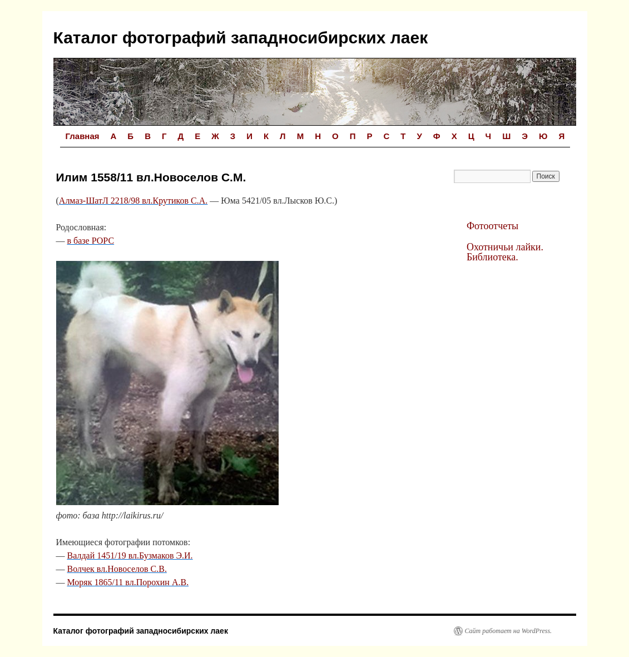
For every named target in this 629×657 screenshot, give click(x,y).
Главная (83, 136)
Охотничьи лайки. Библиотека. (505, 252)
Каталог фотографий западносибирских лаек (240, 37)
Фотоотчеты (492, 225)
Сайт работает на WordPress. (508, 631)
